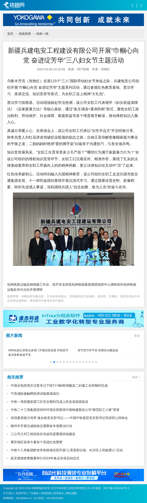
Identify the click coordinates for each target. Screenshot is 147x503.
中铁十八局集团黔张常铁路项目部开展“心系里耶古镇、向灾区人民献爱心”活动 (67, 450)
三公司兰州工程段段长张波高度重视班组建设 (43, 434)
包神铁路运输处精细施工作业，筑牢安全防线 (39, 284)
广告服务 (33, 493)
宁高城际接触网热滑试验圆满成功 (35, 393)
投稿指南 (46, 493)
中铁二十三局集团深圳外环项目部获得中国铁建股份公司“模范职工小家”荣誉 (65, 409)
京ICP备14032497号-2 (116, 488)
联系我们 (59, 493)
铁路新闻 (25, 33)
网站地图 (71, 493)
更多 (137, 335)
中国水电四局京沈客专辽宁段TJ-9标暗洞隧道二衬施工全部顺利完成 (59, 385)
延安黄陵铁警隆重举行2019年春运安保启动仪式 (45, 458)
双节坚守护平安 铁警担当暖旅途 (98, 350)
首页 (10, 33)
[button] (51, 362)
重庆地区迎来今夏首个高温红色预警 (36, 442)
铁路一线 (42, 33)
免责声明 (21, 493)
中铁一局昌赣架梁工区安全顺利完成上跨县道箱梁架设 (49, 401)
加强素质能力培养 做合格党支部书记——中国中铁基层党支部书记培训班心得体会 (69, 418)
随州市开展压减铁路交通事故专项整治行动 (41, 426)
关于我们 (8, 493)
